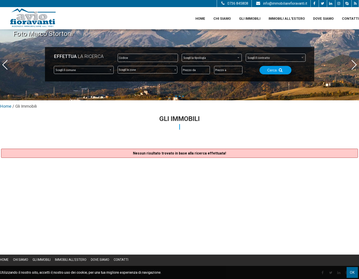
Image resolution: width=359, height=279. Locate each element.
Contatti (350, 19)
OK (352, 272)
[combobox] (212, 58)
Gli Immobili (249, 19)
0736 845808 (234, 3)
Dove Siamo (323, 19)
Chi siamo (222, 19)
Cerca (275, 70)
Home (200, 19)
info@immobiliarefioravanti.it (281, 3)
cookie (82, 272)
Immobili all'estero (287, 19)
